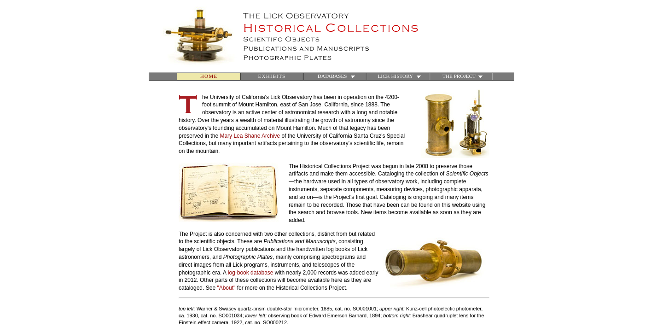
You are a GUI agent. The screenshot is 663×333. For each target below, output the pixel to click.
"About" (226, 288)
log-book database (250, 272)
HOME (208, 76)
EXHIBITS (272, 76)
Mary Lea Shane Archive (250, 136)
